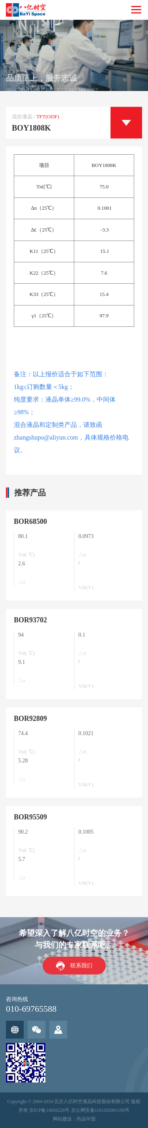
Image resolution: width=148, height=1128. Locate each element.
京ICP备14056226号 (49, 1110)
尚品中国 (86, 1119)
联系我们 (81, 966)
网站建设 (62, 1119)
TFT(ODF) (47, 116)
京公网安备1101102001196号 (100, 1110)
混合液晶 (22, 116)
